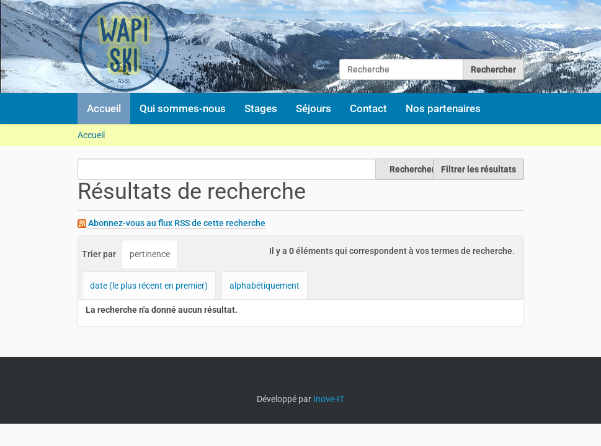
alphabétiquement (264, 286)
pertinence (150, 254)
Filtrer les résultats (478, 169)
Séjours (313, 108)
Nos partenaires (443, 108)
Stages (260, 108)
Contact (368, 108)
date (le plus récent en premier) (149, 286)
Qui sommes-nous (183, 108)
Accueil (104, 108)
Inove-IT (328, 399)
